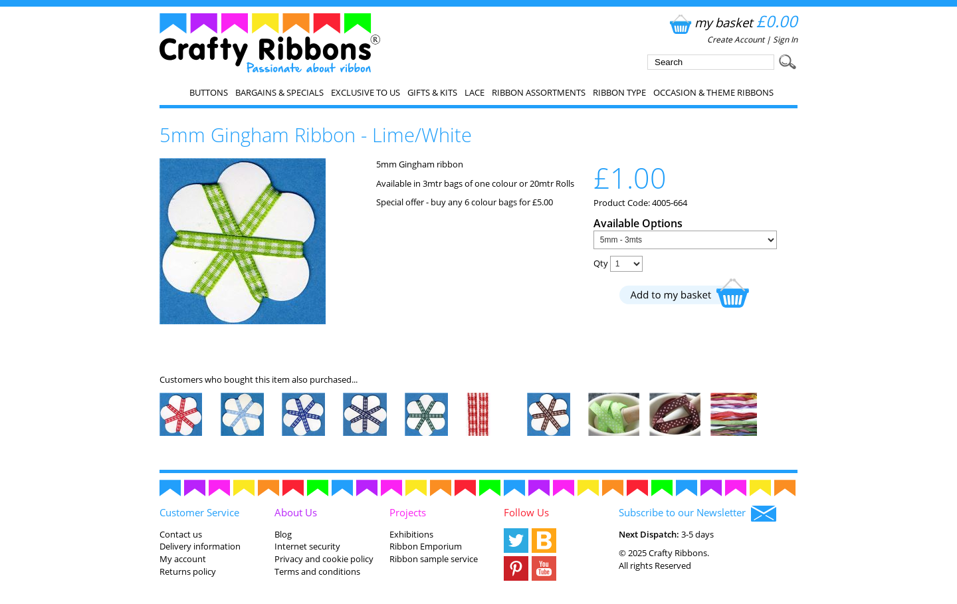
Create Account (735, 39)
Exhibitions (411, 534)
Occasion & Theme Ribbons (713, 92)
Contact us (181, 534)
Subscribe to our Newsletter (697, 514)
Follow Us (526, 512)
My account (183, 559)
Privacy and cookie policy (323, 559)
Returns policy (188, 571)
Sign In (785, 39)
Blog (283, 534)
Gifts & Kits (432, 92)
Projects (407, 512)
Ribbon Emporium (425, 546)
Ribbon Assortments (538, 92)
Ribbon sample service (433, 559)
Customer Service (199, 512)
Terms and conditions (317, 571)
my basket (732, 22)
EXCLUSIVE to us (365, 92)
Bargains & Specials (279, 92)
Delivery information (200, 546)
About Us (295, 512)
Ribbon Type (619, 92)
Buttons (208, 92)
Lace (474, 92)
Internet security (307, 546)
